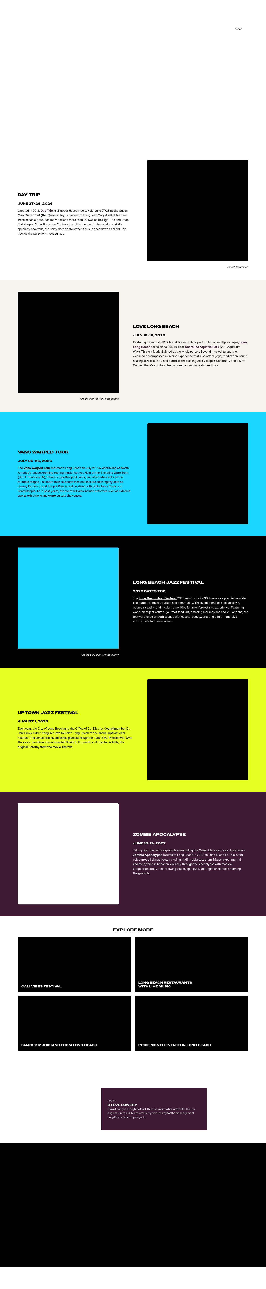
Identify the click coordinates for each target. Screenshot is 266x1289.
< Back (238, 30)
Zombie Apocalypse (147, 856)
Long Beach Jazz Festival (158, 599)
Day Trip (46, 211)
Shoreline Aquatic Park (202, 348)
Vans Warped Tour (37, 469)
